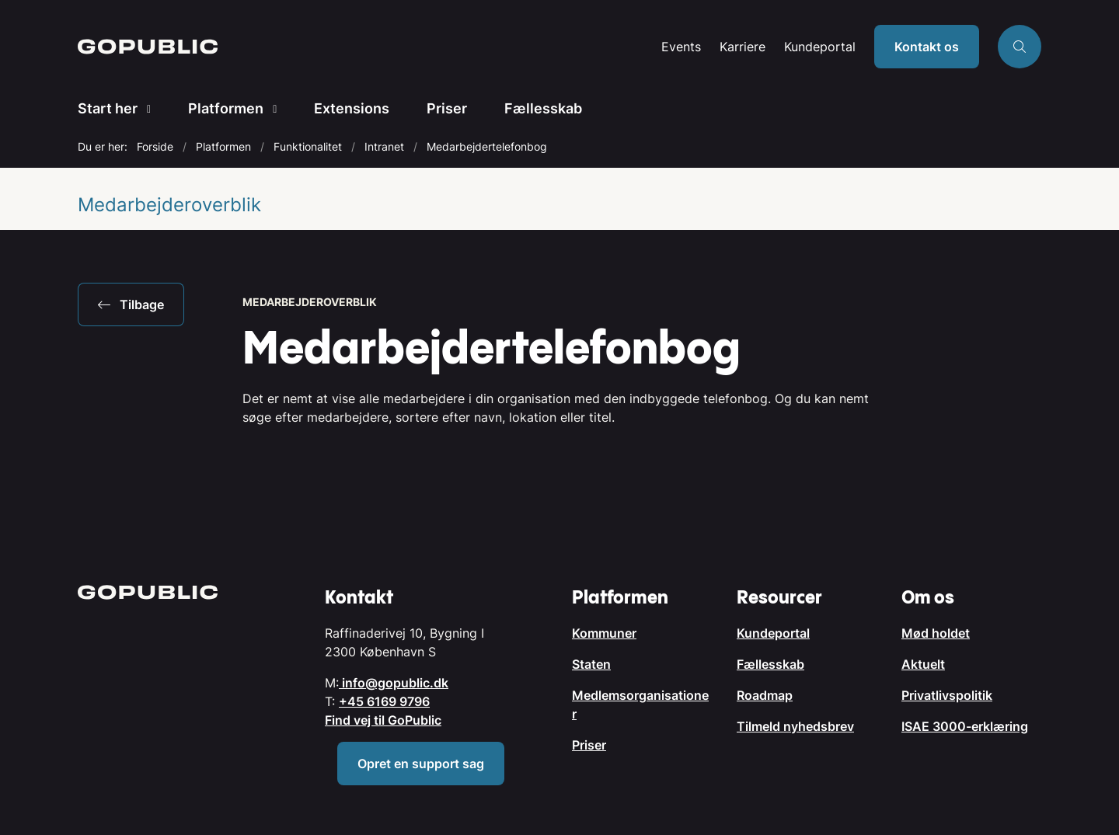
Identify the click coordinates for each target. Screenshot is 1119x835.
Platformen (225, 108)
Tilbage (131, 304)
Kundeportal (820, 47)
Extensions (351, 108)
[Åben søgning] (1019, 46)
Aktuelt (923, 664)
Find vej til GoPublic (383, 720)
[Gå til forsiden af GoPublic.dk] (365, 46)
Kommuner (604, 633)
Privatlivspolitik (946, 695)
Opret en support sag (420, 763)
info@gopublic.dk (393, 683)
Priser (447, 108)
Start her (108, 108)
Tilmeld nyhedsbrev (795, 726)
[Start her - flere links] (144, 108)
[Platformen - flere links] (270, 108)
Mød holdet (935, 633)
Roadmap (765, 695)
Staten (591, 664)
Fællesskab (543, 108)
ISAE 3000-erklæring (964, 726)
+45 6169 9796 (384, 701)
